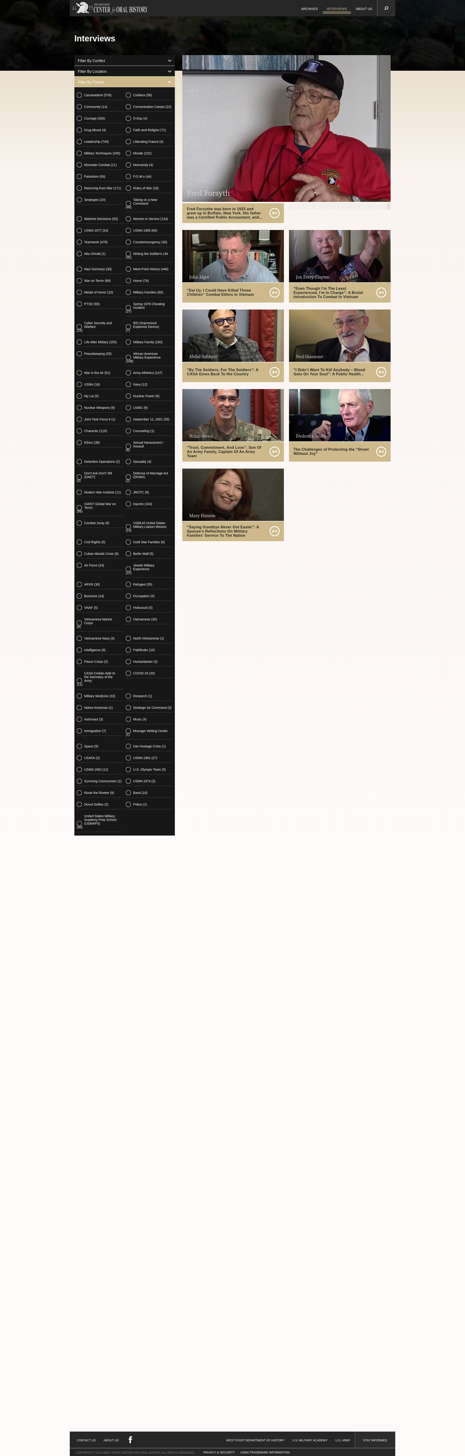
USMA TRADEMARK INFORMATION (264, 1452)
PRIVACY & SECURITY (219, 1452)
